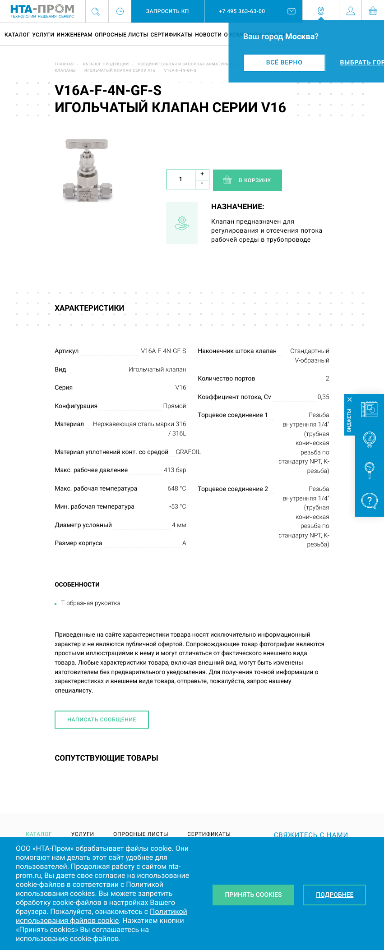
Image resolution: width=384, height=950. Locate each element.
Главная (64, 64)
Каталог (17, 35)
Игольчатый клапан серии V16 (119, 71)
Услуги (43, 35)
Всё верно (284, 62)
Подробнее (334, 895)
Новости (208, 35)
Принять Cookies (253, 895)
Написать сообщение (101, 719)
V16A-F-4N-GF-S (180, 71)
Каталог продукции (106, 64)
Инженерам (74, 35)
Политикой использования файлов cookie (101, 916)
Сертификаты (171, 35)
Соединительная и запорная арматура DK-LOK (191, 64)
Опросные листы (121, 35)
